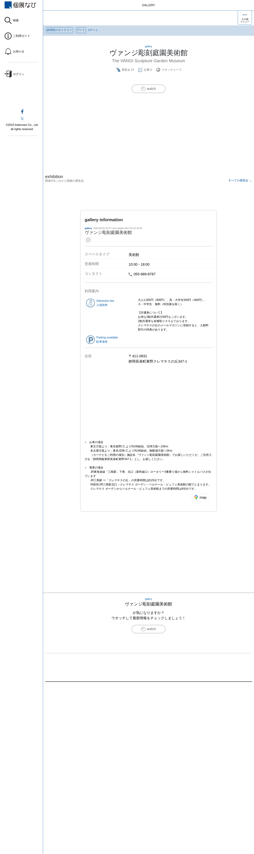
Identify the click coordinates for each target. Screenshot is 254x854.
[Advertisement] (148, 126)
